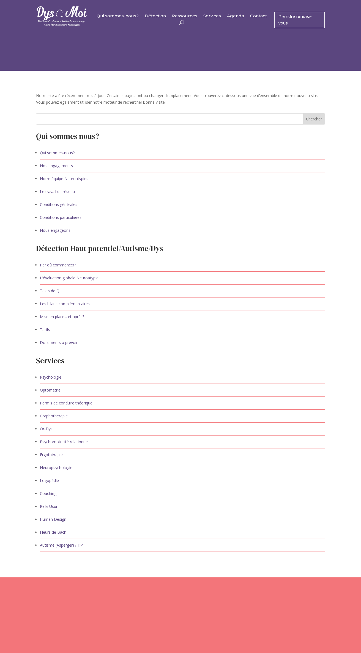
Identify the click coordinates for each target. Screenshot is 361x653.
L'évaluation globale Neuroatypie (69, 277)
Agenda (235, 16)
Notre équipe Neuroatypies (64, 178)
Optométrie (50, 390)
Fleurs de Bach (53, 532)
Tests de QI (50, 290)
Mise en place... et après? (62, 316)
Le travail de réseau (57, 191)
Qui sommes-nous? (118, 16)
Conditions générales (58, 204)
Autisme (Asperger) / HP (61, 545)
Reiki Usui (48, 506)
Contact (258, 16)
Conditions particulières (60, 217)
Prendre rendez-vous (295, 20)
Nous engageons (55, 230)
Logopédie (49, 480)
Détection (155, 16)
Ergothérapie (51, 454)
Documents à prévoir (59, 342)
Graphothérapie (54, 415)
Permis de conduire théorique (66, 403)
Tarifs (45, 329)
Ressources (184, 16)
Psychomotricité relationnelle (66, 441)
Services (212, 16)
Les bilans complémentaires (65, 303)
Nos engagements (56, 165)
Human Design (53, 519)
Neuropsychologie (56, 467)
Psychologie (50, 377)
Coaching (48, 493)
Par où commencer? (58, 265)
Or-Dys (46, 428)
